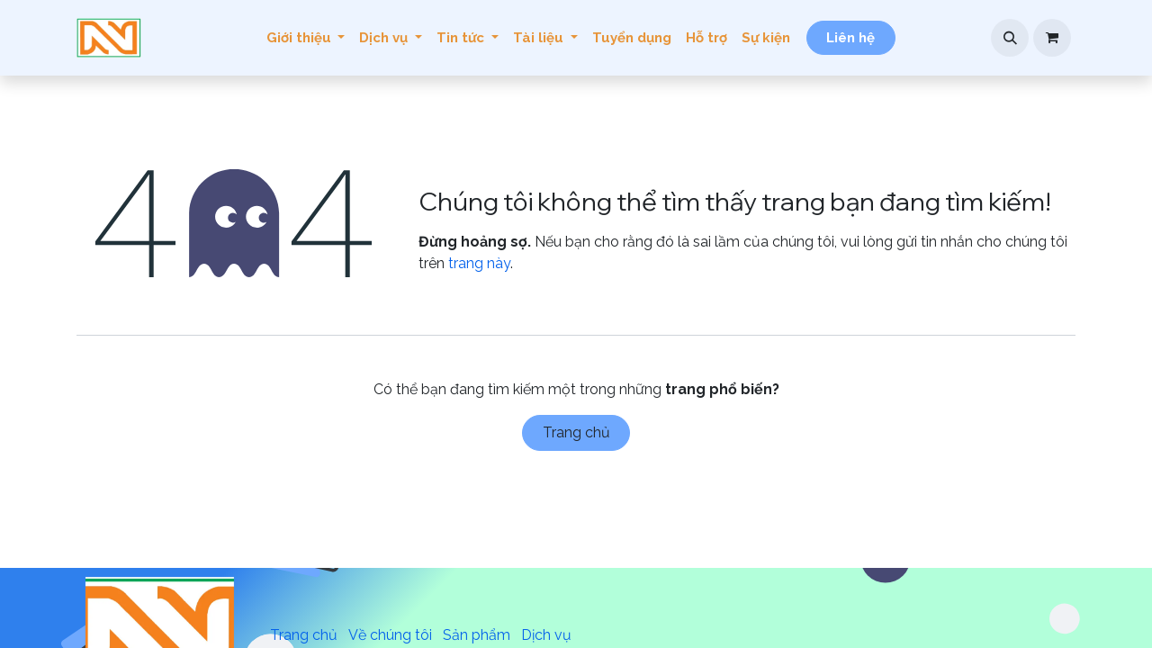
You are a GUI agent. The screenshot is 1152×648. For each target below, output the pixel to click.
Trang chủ (576, 432)
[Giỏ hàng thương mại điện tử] (1052, 38)
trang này (479, 263)
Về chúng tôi (390, 635)
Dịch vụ (546, 635)
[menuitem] (306, 38)
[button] (1010, 38)
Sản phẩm (476, 635)
